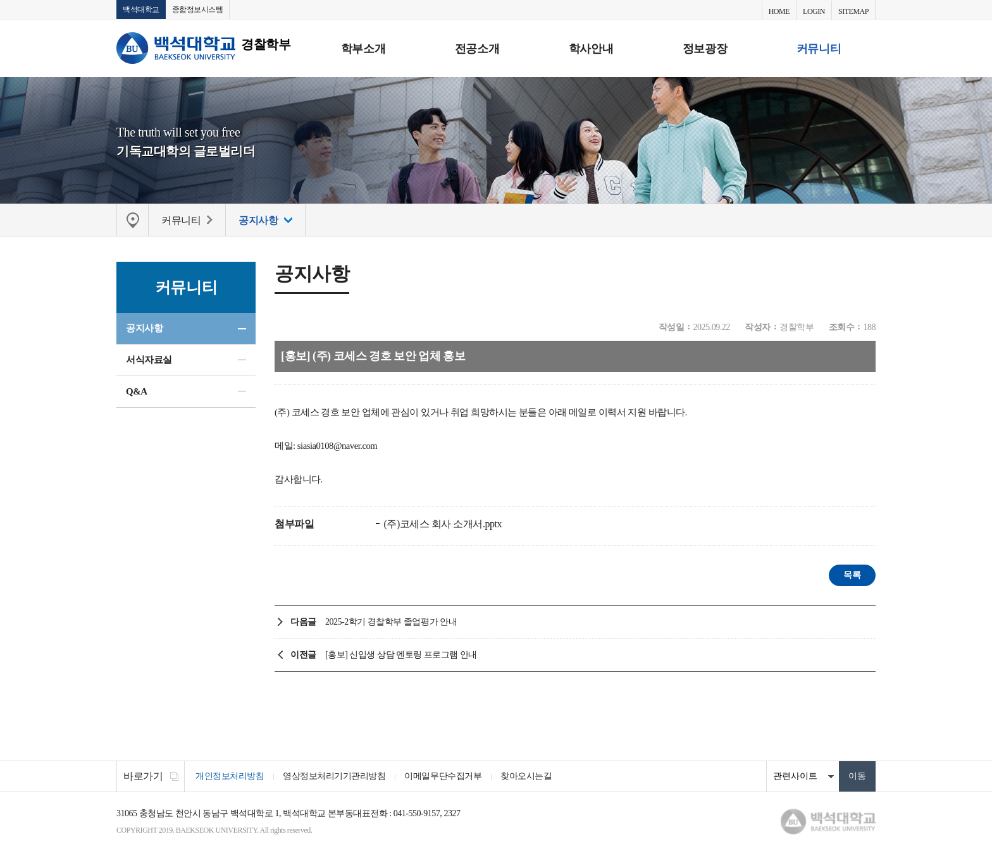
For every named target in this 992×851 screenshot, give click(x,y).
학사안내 (591, 48)
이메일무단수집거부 (442, 776)
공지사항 (144, 328)
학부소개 (363, 48)
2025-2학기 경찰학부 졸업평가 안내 (391, 622)
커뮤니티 (819, 48)
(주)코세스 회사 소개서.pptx (441, 523)
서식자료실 (149, 360)
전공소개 (477, 48)
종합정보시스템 (197, 9)
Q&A (136, 391)
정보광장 (705, 48)
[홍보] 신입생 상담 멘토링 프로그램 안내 (401, 654)
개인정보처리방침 (229, 776)
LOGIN (814, 11)
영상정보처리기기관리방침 (334, 776)
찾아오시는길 (526, 776)
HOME (779, 11)
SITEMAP (853, 11)
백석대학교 (141, 9)
